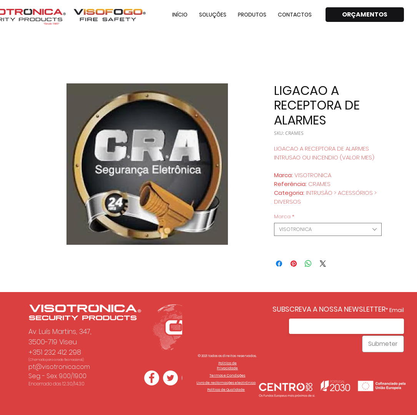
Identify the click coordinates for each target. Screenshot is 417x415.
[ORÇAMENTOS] (365, 14)
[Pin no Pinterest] (293, 263)
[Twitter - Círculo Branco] (170, 377)
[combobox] (328, 229)
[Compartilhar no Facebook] (279, 263)
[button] (212, 14)
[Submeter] (383, 343)
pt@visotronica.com (59, 366)
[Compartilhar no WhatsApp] (308, 263)
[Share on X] (322, 263)
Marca (284, 217)
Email (396, 310)
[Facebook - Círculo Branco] (151, 377)
